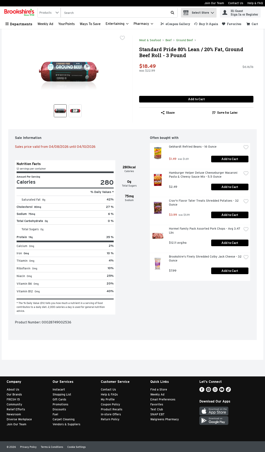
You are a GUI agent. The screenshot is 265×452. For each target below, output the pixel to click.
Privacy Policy (28, 446)
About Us (13, 389)
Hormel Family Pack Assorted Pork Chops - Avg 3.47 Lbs (205, 230)
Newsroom (14, 414)
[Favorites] (231, 24)
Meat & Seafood (150, 40)
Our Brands (14, 394)
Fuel (55, 414)
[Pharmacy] (143, 23)
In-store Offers (111, 414)
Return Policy (110, 419)
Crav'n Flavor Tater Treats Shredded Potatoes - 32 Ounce (204, 202)
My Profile (108, 399)
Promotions (60, 404)
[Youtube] (221, 391)
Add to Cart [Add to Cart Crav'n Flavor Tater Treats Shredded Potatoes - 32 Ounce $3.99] (229, 215)
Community (14, 404)
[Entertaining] (117, 23)
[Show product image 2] (75, 110)
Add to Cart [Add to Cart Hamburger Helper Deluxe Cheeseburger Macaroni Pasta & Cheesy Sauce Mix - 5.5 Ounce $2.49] (229, 187)
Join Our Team (214, 3)
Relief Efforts (16, 409)
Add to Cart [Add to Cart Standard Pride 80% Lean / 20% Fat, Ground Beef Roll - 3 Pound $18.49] (196, 99)
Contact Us (235, 3)
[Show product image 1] (60, 110)
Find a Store (158, 389)
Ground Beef (184, 40)
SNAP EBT (157, 414)
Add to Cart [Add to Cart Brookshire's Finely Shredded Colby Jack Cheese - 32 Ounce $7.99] (229, 271)
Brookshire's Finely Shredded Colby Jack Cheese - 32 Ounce (205, 258)
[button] (212, 11)
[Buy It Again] (206, 24)
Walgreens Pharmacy (164, 419)
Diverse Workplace (19, 419)
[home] (20, 13)
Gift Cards (59, 399)
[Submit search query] (172, 12)
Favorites (156, 404)
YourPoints (66, 24)
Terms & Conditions (52, 446)
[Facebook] (201, 391)
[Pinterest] (208, 391)
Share (168, 113)
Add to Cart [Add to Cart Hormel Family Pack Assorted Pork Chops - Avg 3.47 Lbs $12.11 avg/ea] (229, 243)
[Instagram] (215, 391)
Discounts (59, 409)
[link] (175, 24)
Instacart (59, 389)
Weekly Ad (45, 24)
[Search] (119, 13)
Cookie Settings (76, 446)
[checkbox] (122, 38)
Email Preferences (162, 399)
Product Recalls (111, 409)
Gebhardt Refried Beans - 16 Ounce (193, 146)
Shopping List (62, 394)
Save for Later (225, 113)
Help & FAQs (109, 394)
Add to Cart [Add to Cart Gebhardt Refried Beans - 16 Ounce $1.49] (229, 159)
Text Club (156, 409)
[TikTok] (228, 391)
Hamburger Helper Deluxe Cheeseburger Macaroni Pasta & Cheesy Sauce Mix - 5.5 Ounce (203, 174)
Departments (18, 24)
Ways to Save (90, 24)
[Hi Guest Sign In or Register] (240, 13)
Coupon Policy (110, 404)
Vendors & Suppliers (66, 424)
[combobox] (49, 13)
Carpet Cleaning (64, 419)
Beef (168, 40)
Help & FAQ (255, 3)
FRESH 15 (13, 399)
